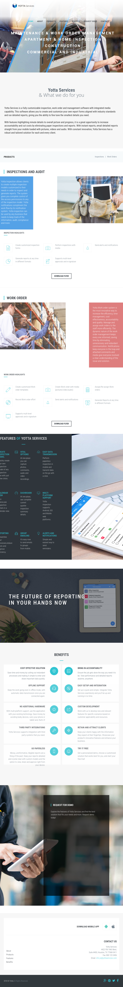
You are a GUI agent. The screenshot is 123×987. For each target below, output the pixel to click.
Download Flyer (61, 276)
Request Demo (90, 21)
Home (30, 21)
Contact (105, 21)
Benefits (76, 21)
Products (51, 21)
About (40, 21)
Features (64, 21)
